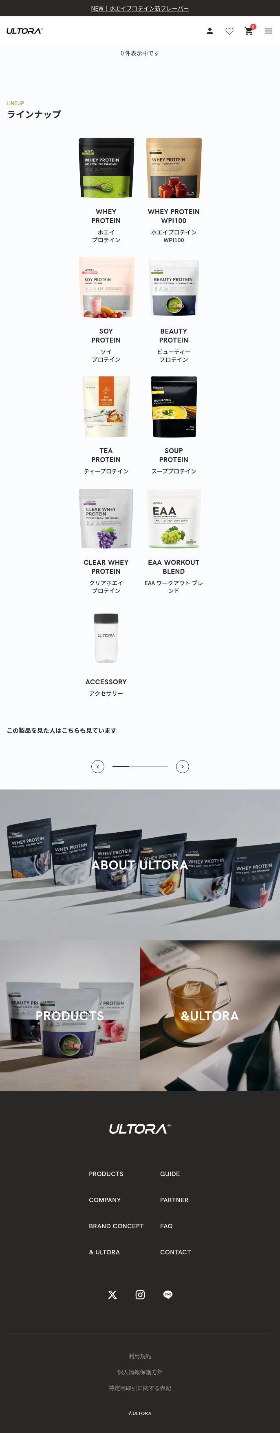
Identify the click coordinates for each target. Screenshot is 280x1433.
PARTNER (174, 1200)
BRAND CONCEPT (116, 1226)
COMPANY (105, 1200)
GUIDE (170, 1174)
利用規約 (140, 1356)
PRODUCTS (106, 1174)
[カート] (249, 31)
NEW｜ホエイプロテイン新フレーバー (140, 8)
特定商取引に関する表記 (140, 1388)
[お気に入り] (229, 31)
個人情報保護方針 (140, 1372)
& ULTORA (104, 1252)
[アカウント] (210, 31)
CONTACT (175, 1252)
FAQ (166, 1226)
